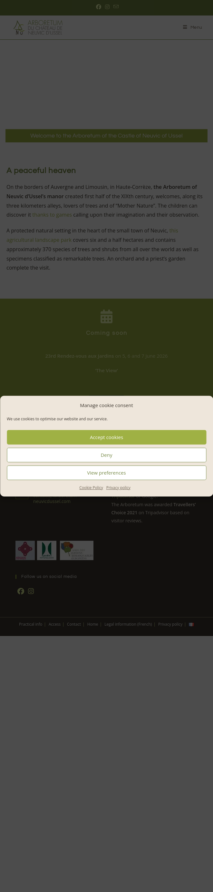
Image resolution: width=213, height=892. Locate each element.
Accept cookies (106, 437)
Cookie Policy (91, 487)
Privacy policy (118, 487)
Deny (106, 455)
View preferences (106, 472)
